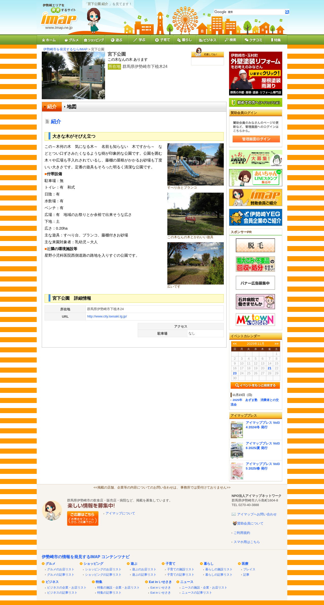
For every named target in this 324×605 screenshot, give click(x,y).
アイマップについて (120, 513)
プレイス (249, 569)
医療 (245, 564)
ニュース (186, 582)
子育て (170, 564)
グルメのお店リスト (60, 569)
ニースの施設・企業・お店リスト (204, 587)
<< (235, 344)
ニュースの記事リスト (197, 592)
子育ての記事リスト (180, 574)
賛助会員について (250, 523)
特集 (99, 582)
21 (269, 368)
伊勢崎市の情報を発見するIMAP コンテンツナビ (86, 557)
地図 (71, 106)
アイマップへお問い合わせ (257, 514)
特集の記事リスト (109, 592)
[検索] (249, 12)
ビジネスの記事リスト (62, 592)
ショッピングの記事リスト (103, 574)
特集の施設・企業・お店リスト (118, 587)
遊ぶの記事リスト (144, 574)
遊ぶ (134, 564)
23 (234, 373)
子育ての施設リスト (180, 569)
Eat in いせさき (160, 582)
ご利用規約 (242, 533)
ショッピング (93, 564)
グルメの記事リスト (60, 574)
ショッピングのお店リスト (103, 569)
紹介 (52, 106)
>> (276, 344)
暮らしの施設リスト (219, 569)
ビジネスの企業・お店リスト (67, 587)
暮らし (209, 564)
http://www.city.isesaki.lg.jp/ (107, 316)
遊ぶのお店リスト (144, 569)
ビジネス (52, 582)
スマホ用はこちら (247, 542)
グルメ (50, 564)
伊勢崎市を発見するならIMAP (65, 49)
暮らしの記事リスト (219, 574)
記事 (246, 574)
